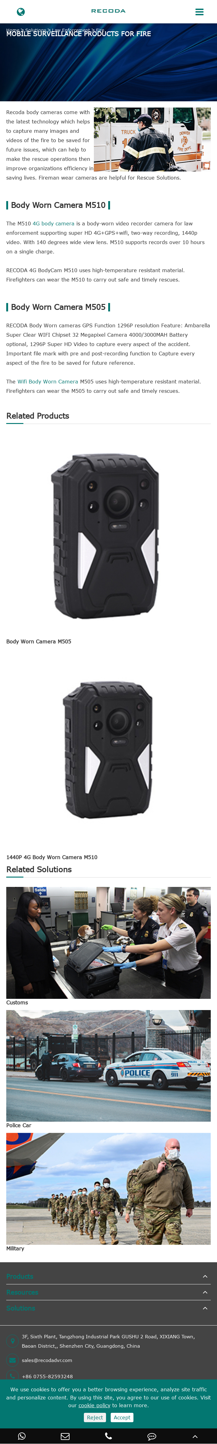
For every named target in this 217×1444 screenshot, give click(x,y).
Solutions (35, 30)
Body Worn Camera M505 (38, 641)
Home (12, 30)
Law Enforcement (71, 30)
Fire (100, 30)
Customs (17, 1002)
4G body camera (54, 223)
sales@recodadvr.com (39, 1360)
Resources (22, 1292)
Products (19, 1276)
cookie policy (94, 1405)
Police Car (18, 1125)
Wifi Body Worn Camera (47, 381)
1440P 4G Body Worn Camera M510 (51, 857)
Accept (122, 1417)
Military (15, 1248)
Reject (95, 1417)
